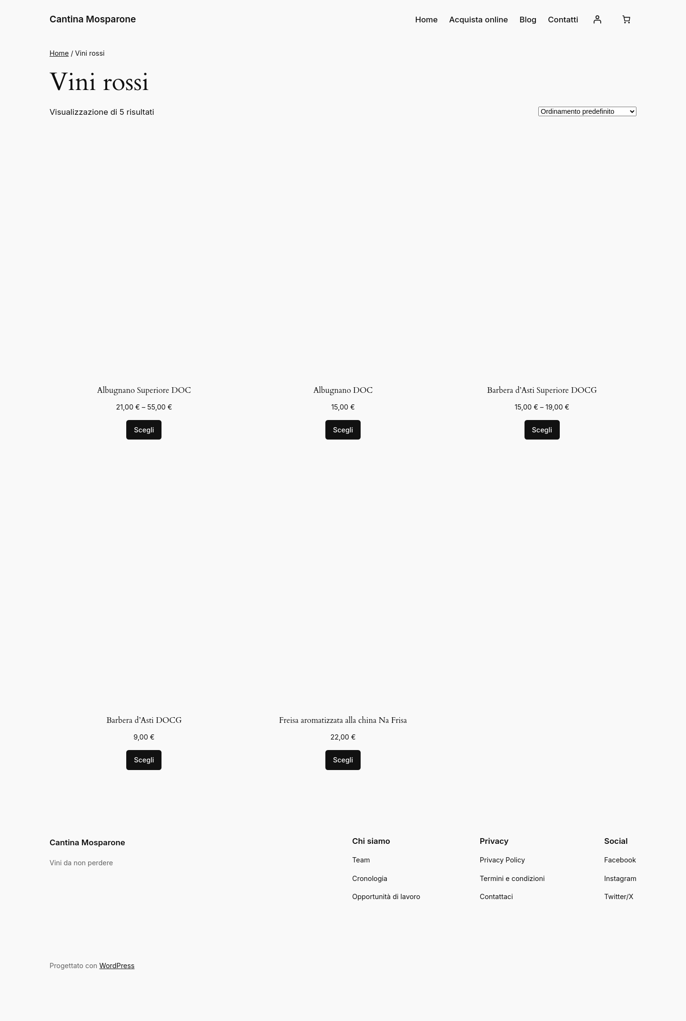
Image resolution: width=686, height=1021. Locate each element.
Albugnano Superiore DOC (144, 390)
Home (59, 53)
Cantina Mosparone (93, 19)
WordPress (116, 965)
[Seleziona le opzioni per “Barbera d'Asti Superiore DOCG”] (542, 430)
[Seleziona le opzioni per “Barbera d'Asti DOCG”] (143, 760)
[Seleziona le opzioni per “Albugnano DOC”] (343, 430)
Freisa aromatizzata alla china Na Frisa (343, 720)
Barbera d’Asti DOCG (144, 720)
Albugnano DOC (343, 390)
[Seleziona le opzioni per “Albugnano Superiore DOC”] (143, 430)
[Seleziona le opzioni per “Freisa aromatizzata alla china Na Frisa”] (343, 760)
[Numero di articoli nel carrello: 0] (626, 20)
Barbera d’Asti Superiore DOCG (542, 390)
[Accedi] (597, 20)
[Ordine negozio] (587, 111)
